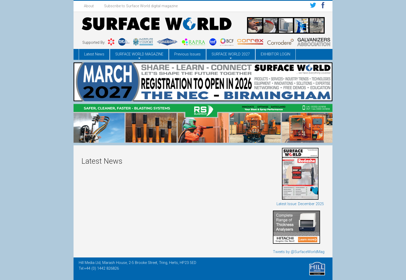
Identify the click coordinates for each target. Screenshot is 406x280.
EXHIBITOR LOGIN (275, 54)
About (89, 6)
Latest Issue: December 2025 (300, 204)
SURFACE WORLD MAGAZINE (139, 54)
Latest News (94, 54)
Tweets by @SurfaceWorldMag (298, 252)
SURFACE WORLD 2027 (231, 54)
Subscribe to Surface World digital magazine (141, 6)
